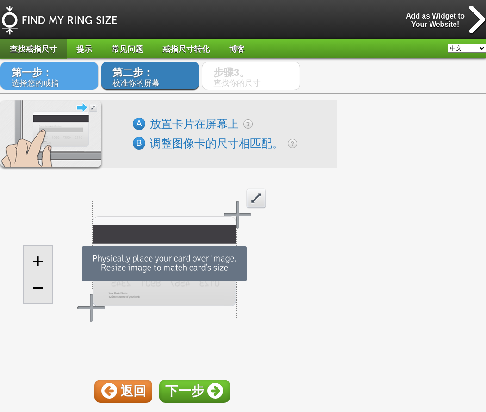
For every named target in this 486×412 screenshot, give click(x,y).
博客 (237, 49)
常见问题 (127, 49)
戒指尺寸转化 (186, 49)
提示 (84, 49)
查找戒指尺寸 (33, 49)
